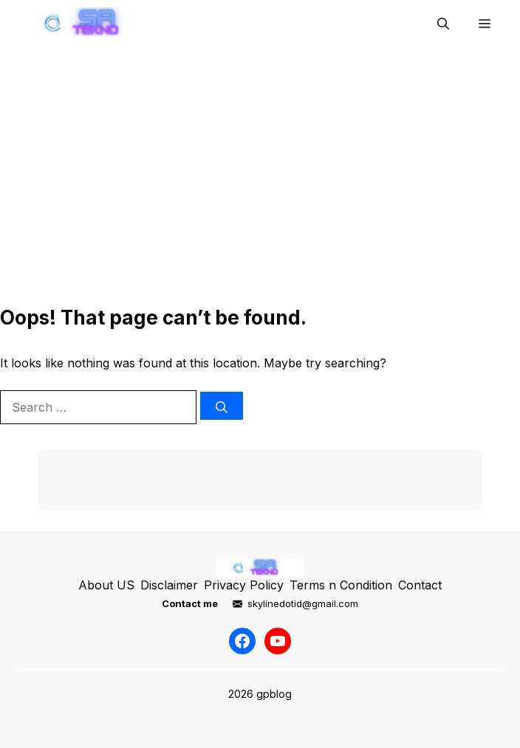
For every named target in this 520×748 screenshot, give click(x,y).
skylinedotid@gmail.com (302, 603)
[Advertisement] (260, 180)
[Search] (221, 406)
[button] (443, 22)
